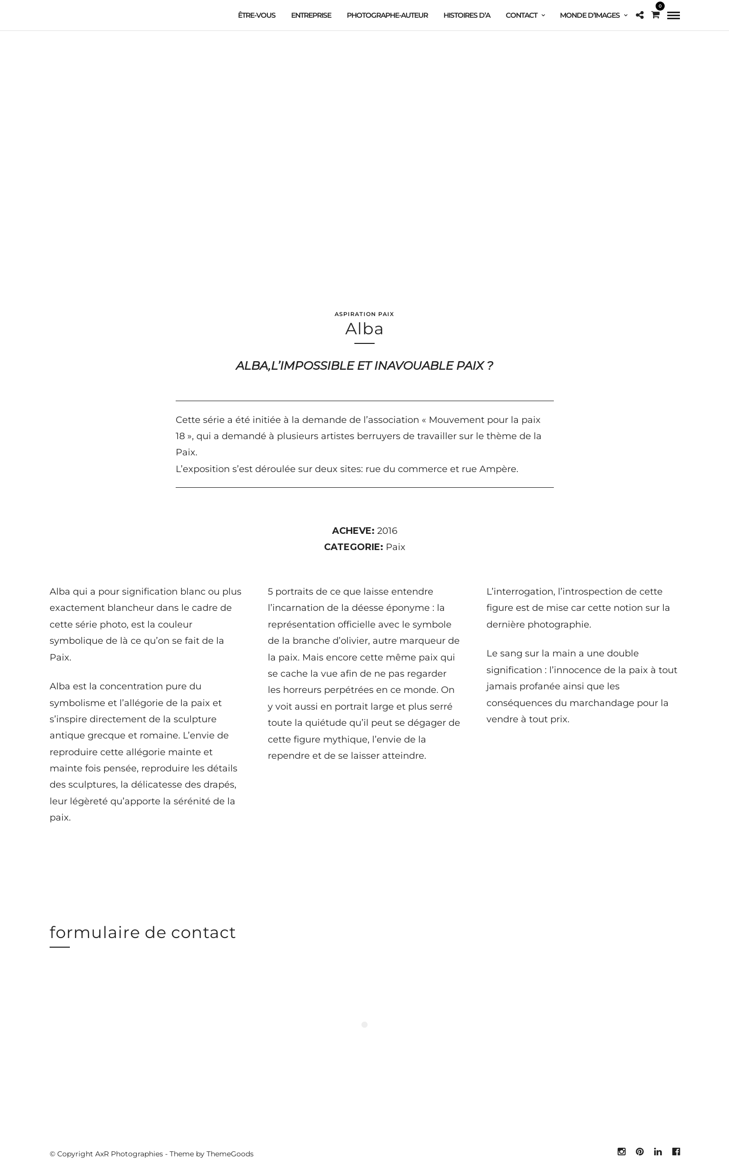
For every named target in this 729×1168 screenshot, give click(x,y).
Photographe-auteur (387, 15)
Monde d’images (590, 15)
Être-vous (256, 15)
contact (521, 15)
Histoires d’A (466, 15)
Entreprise (311, 15)
